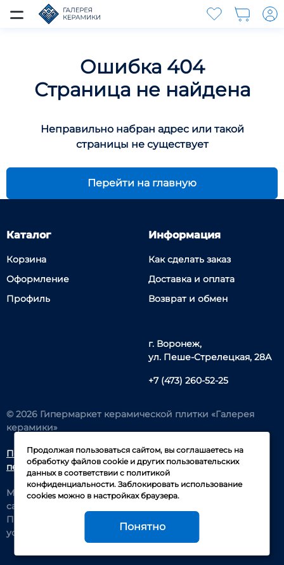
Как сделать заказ (189, 259)
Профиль (28, 298)
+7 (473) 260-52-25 (188, 380)
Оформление (37, 279)
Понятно (142, 527)
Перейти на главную (142, 183)
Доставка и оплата (191, 279)
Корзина (26, 259)
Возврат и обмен (188, 298)
